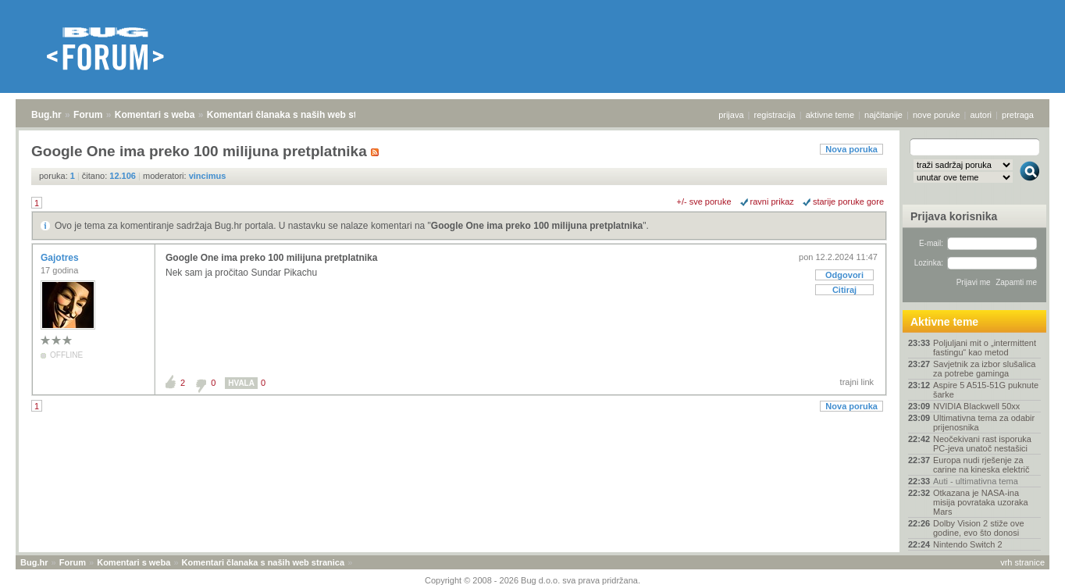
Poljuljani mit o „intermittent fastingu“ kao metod (984, 347)
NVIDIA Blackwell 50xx (976, 406)
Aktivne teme (944, 322)
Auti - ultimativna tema (975, 481)
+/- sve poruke (704, 201)
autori (981, 114)
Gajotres (61, 257)
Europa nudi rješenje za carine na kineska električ (981, 464)
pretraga (1018, 114)
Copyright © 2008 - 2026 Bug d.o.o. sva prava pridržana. (532, 580)
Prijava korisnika (953, 216)
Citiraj (844, 289)
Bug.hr (46, 114)
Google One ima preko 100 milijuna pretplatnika (537, 225)
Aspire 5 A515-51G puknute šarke (985, 389)
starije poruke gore (848, 201)
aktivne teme (830, 114)
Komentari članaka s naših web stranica (295, 114)
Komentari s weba (155, 114)
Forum (87, 114)
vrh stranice (1022, 562)
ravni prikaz (772, 201)
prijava (730, 114)
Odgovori (844, 275)
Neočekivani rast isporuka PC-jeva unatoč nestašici (982, 443)
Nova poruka (851, 149)
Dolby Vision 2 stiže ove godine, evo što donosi (978, 528)
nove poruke (936, 114)
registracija (775, 114)
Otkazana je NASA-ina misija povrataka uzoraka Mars (980, 502)
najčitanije (883, 114)
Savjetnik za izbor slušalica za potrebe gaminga (984, 368)
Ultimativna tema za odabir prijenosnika (984, 422)
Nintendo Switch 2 (968, 544)
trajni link (857, 382)
